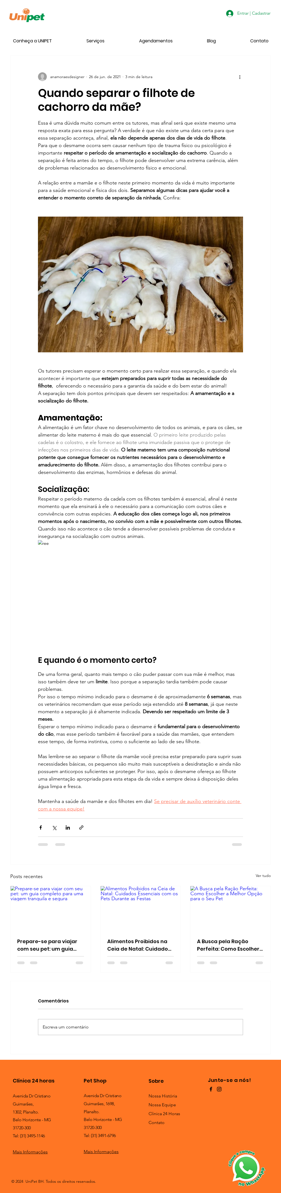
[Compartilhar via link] (81, 827)
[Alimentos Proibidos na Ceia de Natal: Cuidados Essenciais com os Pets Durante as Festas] (141, 908)
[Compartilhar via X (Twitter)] (54, 827)
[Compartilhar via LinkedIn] (67, 827)
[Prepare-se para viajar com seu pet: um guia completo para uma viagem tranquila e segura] (51, 908)
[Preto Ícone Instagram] (219, 1089)
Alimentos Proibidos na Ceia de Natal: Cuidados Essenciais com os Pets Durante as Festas (139, 945)
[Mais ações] (239, 76)
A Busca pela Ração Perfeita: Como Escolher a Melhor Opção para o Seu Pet (228, 945)
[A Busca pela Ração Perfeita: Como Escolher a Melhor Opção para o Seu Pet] (230, 908)
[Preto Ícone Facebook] (211, 1089)
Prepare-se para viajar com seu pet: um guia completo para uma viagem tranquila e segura (47, 945)
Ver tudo (263, 875)
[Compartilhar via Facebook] (40, 827)
